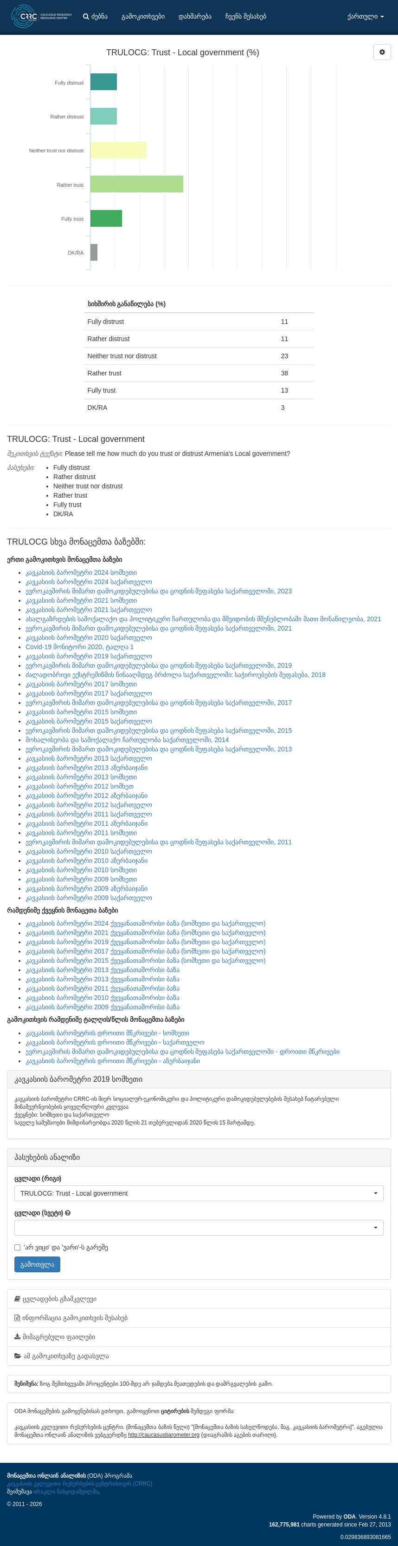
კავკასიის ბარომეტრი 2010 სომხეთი (81, 870)
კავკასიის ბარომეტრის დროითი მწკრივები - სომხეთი (107, 1033)
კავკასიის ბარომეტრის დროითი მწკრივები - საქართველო (115, 1042)
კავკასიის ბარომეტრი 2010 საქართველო (89, 851)
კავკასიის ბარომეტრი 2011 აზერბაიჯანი (87, 823)
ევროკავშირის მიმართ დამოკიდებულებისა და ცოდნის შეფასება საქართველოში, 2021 (159, 628)
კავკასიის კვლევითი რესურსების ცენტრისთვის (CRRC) (79, 1483)
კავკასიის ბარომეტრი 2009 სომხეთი (81, 879)
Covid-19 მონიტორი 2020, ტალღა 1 (80, 647)
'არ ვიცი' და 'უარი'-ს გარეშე (61, 1247)
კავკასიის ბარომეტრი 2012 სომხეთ (80, 786)
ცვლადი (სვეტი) (38, 1213)
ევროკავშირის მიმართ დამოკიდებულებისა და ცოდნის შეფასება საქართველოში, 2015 (159, 730)
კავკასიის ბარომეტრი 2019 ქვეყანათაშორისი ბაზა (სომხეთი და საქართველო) (146, 942)
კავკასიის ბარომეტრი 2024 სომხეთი (81, 572)
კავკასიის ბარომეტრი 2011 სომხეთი (81, 832)
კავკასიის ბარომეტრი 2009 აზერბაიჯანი (87, 888)
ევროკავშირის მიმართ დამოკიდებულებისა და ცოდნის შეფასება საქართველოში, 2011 (159, 842)
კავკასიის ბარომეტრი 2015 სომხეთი (81, 712)
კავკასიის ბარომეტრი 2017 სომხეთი (81, 684)
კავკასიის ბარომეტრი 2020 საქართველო (89, 637)
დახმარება (195, 16)
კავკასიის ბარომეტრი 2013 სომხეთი (81, 777)
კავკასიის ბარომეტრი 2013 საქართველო (89, 758)
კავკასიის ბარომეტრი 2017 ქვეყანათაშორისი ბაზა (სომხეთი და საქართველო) (146, 951)
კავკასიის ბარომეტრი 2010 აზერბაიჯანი (87, 860)
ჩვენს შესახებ (245, 16)
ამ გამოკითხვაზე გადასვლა (61, 1356)
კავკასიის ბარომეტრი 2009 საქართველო (89, 897)
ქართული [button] (365, 16)
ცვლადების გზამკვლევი (55, 1299)
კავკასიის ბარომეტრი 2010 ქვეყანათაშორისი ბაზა (103, 997)
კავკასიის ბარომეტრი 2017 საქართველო (89, 693)
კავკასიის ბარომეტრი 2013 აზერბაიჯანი (87, 767)
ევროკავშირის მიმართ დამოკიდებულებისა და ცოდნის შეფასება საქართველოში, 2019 (159, 665)
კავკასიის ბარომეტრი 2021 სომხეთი (81, 600)
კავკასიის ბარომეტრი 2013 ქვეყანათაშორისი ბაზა (103, 970)
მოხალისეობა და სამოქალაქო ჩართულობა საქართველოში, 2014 (127, 739)
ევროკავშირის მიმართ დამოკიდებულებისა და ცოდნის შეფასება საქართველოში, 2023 (159, 591)
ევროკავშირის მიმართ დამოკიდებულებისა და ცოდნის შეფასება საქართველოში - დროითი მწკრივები (183, 1051)
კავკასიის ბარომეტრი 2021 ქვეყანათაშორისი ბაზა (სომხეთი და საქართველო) (146, 932)
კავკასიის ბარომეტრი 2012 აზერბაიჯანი (87, 795)
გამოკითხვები (143, 16)
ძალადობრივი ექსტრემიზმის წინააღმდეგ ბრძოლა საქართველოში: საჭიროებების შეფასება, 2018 (176, 674)
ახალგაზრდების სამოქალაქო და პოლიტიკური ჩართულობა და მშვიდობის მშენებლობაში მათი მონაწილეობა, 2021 (203, 619)
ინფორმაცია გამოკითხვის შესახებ (71, 1318)
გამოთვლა (37, 1264)
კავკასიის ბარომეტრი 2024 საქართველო (89, 582)
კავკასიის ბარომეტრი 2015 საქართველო (89, 721)
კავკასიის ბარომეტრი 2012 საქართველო (89, 805)
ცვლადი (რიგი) (37, 1178)
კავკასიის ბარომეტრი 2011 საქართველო (89, 814)
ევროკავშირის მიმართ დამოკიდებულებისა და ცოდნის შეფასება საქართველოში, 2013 (159, 749)
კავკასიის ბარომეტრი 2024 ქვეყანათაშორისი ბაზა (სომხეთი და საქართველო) (146, 923)
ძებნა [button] (95, 16)
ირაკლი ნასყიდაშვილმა (65, 1491)
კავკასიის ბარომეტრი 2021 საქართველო (89, 609)
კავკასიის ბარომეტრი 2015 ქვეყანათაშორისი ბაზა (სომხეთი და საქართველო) (146, 960)
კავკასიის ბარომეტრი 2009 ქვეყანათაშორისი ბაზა (103, 1007)
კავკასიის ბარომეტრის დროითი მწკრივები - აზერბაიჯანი (113, 1061)
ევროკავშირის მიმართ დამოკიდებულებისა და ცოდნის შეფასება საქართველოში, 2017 (159, 702)
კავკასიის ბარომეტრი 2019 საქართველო (89, 656)
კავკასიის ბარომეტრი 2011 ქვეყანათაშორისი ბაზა (103, 988)
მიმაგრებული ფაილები (54, 1337)
